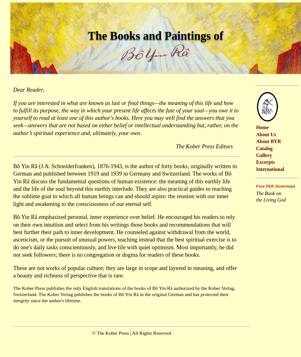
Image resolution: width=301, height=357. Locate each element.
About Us (266, 134)
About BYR (268, 141)
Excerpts (265, 162)
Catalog (264, 148)
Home (262, 127)
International (270, 169)
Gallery (264, 155)
